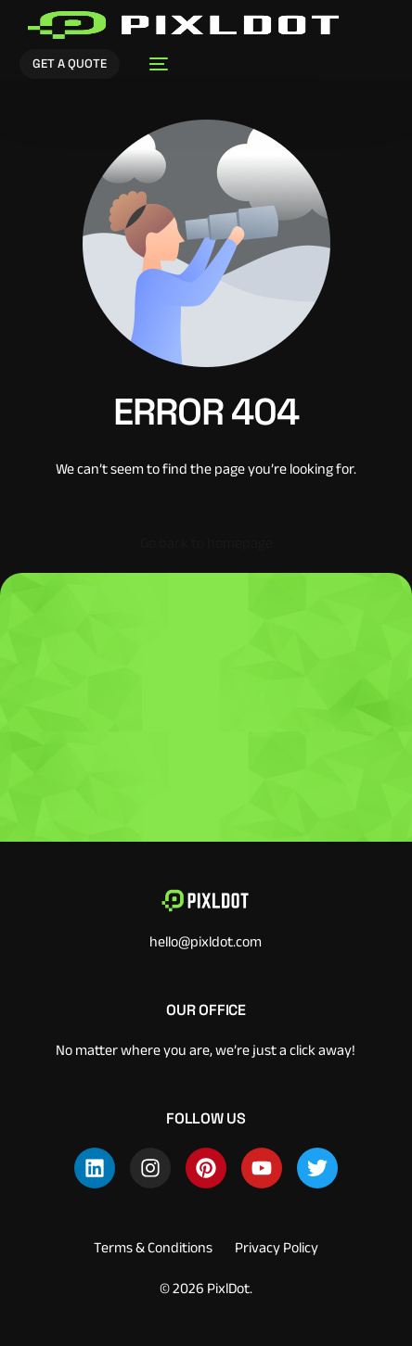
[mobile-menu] (153, 64)
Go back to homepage (206, 543)
